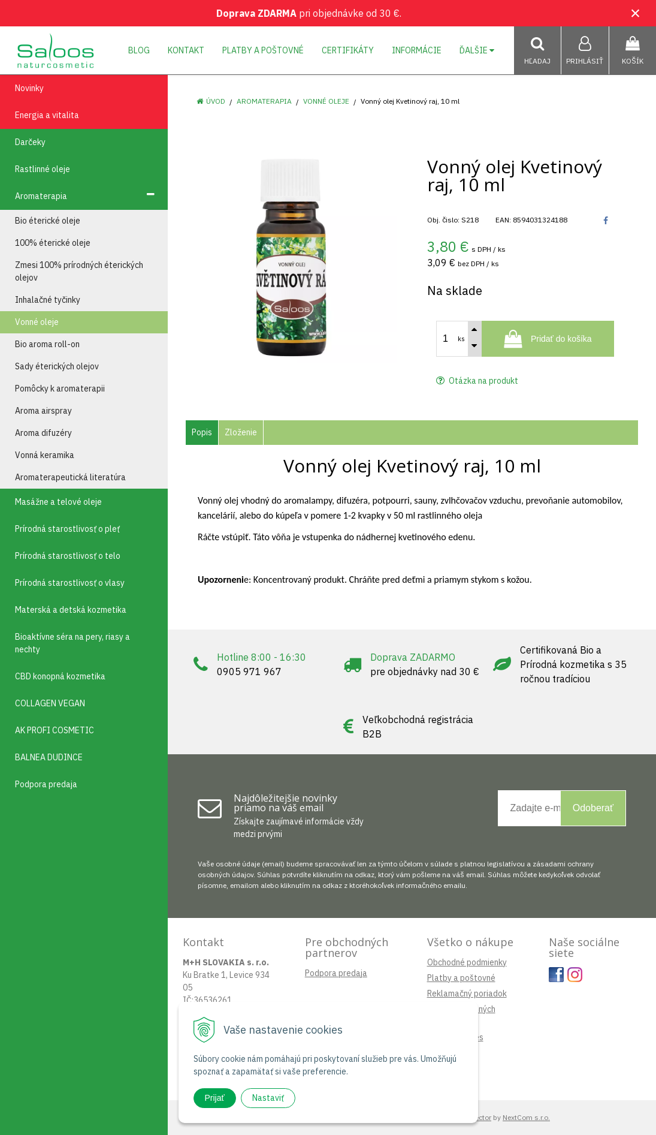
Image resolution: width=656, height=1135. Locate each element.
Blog (139, 50)
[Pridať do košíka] (548, 339)
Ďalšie (476, 50)
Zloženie (241, 432)
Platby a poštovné (263, 50)
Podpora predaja (336, 973)
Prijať (215, 1098)
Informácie (417, 50)
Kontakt (186, 50)
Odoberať (593, 808)
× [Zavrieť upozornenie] (635, 13)
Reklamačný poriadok (467, 993)
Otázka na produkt (477, 380)
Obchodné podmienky (467, 962)
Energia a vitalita (47, 115)
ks (461, 339)
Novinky (29, 88)
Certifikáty (348, 50)
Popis (202, 432)
